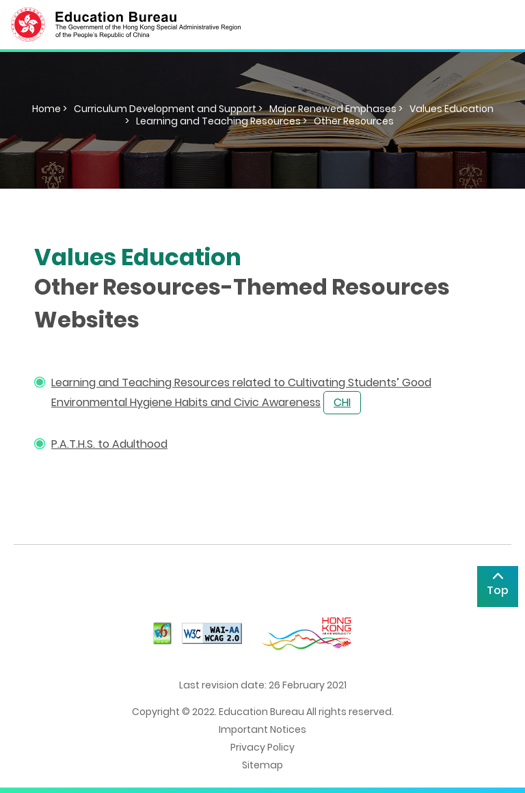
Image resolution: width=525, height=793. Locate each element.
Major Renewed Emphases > (336, 109)
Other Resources (354, 121)
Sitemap (262, 765)
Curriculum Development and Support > (168, 109)
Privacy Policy (262, 747)
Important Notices (262, 729)
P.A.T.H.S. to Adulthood (109, 444)
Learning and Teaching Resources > (221, 121)
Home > (49, 109)
